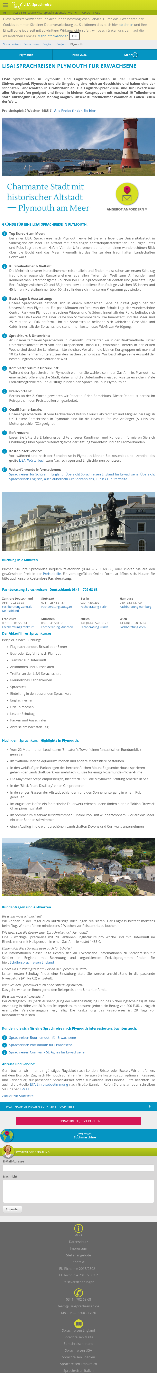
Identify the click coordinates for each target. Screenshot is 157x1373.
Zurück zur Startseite (111, 479)
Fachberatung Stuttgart (56, 607)
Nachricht (10, 1176)
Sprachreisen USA (78, 1350)
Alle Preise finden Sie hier (75, 110)
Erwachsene (31, 44)
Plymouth (26, 55)
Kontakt (78, 1262)
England (62, 44)
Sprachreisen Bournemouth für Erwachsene (42, 1037)
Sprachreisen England (78, 1330)
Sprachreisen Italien (78, 1370)
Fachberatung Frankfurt (18, 627)
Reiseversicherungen (78, 1282)
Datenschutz (78, 1242)
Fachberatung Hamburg (135, 607)
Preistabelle (52, 573)
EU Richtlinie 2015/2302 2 (78, 1275)
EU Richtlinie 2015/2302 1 (78, 1268)
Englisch (48, 44)
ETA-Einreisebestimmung (49, 1084)
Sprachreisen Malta (78, 1337)
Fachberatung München (57, 627)
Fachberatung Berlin (94, 607)
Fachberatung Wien (133, 627)
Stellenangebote (78, 1255)
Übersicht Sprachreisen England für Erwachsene (102, 474)
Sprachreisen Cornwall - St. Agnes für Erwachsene (46, 1052)
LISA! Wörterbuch (32, 460)
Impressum (78, 1248)
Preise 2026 (79, 55)
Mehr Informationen (53, 36)
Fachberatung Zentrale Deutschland (17, 609)
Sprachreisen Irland (78, 1343)
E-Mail (24, 1089)
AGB (78, 1235)
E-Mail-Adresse (13, 1161)
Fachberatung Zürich (94, 627)
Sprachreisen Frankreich (78, 1364)
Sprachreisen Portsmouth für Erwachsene (41, 1045)
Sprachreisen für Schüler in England (36, 474)
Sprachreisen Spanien (78, 1357)
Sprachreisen (11, 44)
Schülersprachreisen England (32, 962)
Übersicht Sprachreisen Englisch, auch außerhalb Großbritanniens (82, 476)
